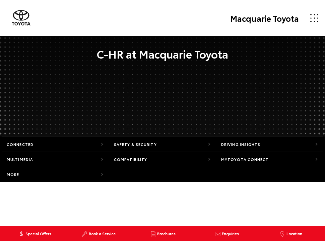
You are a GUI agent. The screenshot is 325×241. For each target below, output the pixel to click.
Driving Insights (241, 144)
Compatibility (130, 159)
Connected (20, 144)
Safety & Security (135, 144)
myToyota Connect (245, 159)
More (13, 174)
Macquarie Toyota (264, 18)
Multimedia (20, 159)
